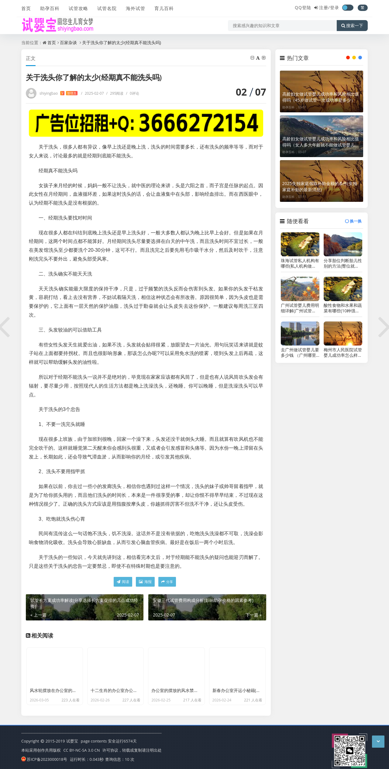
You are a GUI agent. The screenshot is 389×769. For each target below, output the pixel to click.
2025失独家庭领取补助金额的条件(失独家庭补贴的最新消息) (319, 186)
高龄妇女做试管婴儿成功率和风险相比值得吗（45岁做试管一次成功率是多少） (320, 97)
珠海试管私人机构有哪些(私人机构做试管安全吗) (300, 263)
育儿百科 (164, 8)
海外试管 (135, 8)
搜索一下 (352, 25)
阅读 (123, 581)
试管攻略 (78, 8)
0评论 (132, 93)
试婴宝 (72, 741)
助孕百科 (50, 8)
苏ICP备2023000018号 (44, 759)
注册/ (324, 7)
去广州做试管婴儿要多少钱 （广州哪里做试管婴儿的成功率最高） (300, 352)
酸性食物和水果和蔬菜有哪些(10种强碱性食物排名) (343, 308)
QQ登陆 (303, 7)
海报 (145, 581)
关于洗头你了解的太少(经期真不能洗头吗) (121, 42)
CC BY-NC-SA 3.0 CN (81, 750)
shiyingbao (58, 93)
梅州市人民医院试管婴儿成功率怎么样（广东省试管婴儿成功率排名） (343, 352)
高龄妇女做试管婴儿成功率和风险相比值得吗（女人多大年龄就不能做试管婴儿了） (320, 142)
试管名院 (107, 8)
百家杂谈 (68, 42)
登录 (334, 7)
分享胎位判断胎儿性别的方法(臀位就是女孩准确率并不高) (343, 263)
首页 (26, 8)
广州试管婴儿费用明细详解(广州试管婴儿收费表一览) (300, 308)
